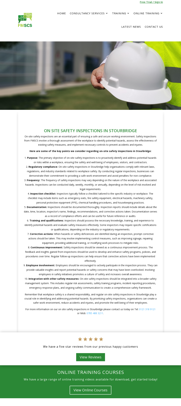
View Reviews (90, 357)
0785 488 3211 (94, 301)
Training (119, 13)
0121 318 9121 (140, 297)
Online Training (146, 13)
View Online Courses (90, 390)
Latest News (131, 26)
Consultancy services (87, 13)
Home (61, 13)
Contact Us (154, 26)
